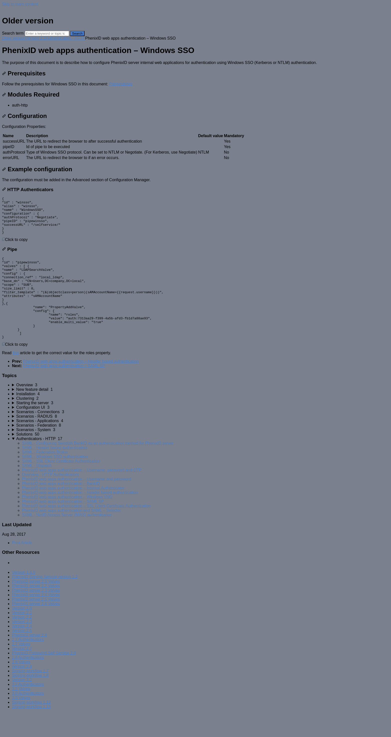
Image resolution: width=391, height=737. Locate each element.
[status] (195, 62)
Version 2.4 (22, 650)
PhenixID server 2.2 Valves (36, 610)
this (16, 377)
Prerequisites (24, 73)
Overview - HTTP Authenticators (50, 498)
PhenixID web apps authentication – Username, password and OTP (81, 494)
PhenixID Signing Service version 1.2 (45, 601)
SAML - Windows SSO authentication (55, 480)
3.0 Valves (21, 722)
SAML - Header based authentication (54, 471)
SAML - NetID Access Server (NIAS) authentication (67, 539)
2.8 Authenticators (28, 681)
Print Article (22, 567)
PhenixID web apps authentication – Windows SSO (67, 521)
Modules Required (31, 94)
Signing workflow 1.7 (30, 695)
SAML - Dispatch (37, 489)
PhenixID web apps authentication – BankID (61, 507)
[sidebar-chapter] (200, 409)
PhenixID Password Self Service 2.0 (44, 677)
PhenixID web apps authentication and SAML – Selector (71, 534)
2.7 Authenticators (28, 663)
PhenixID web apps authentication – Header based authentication (81, 385)
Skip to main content (20, 4)
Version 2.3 (22, 645)
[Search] (47, 33)
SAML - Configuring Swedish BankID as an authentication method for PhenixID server (98, 467)
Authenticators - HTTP (65, 38)
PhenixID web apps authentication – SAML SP (64, 390)
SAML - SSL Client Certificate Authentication (61, 485)
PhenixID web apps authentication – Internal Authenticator (73, 512)
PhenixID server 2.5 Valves (36, 623)
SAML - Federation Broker (45, 476)
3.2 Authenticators (28, 708)
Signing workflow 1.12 (31, 726)
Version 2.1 (22, 636)
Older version (14, 38)
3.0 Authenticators (28, 717)
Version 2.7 (22, 672)
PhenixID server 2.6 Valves (36, 627)
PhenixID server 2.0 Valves (36, 605)
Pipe (9, 256)
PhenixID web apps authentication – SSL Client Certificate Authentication (86, 530)
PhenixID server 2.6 (29, 659)
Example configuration (37, 169)
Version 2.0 (22, 632)
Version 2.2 (36, 38)
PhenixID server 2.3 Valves (36, 614)
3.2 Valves (21, 713)
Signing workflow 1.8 (30, 699)
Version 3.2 (22, 704)
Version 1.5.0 (23, 596)
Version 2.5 (22, 654)
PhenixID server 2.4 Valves (36, 619)
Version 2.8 (22, 690)
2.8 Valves (21, 686)
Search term (13, 33)
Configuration (24, 116)
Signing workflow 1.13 (31, 731)
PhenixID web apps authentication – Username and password (76, 503)
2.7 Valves (21, 668)
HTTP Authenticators (27, 189)
